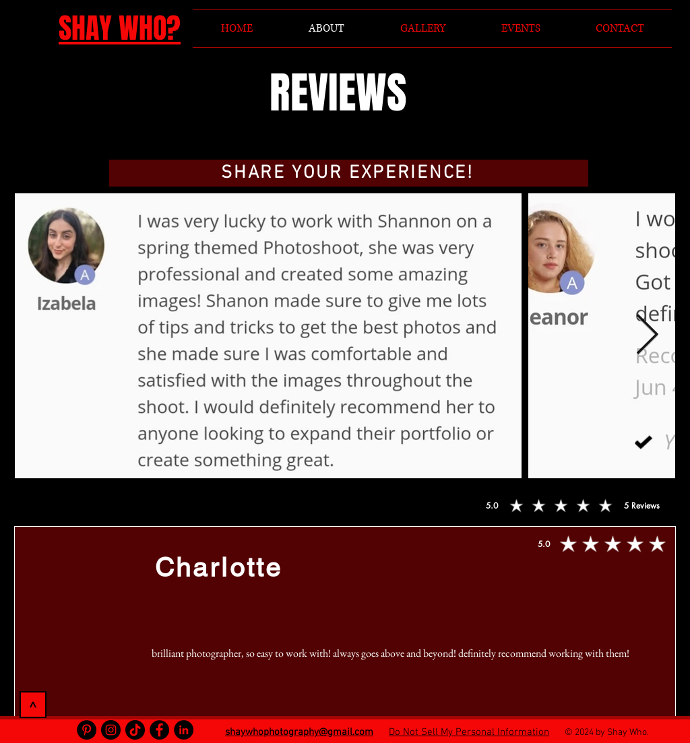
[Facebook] (159, 730)
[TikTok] (135, 730)
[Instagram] (111, 730)
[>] (33, 704)
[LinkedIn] (183, 730)
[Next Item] (647, 335)
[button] (348, 173)
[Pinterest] (86, 730)
